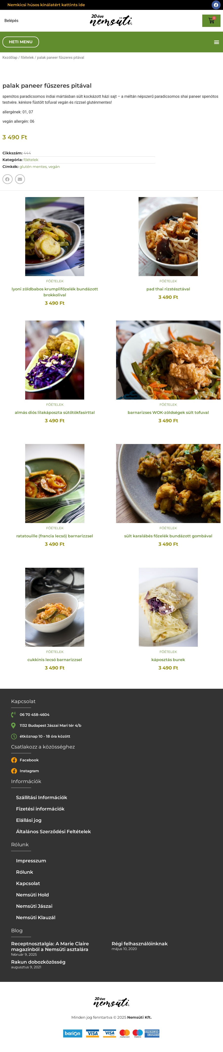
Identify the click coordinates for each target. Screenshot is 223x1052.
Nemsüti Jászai (34, 906)
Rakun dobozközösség (38, 962)
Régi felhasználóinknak (140, 944)
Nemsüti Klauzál (35, 917)
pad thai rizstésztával (168, 289)
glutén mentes (33, 166)
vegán (54, 166)
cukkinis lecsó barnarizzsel (54, 659)
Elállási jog (28, 820)
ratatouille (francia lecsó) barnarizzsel (54, 536)
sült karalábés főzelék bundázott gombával (168, 536)
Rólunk (24, 872)
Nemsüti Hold (32, 895)
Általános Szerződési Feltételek (53, 831)
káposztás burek (168, 659)
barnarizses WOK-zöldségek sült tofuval (168, 412)
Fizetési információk (40, 809)
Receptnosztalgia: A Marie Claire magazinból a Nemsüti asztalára (50, 946)
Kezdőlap (10, 57)
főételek (27, 57)
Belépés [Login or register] (11, 21)
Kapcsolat (28, 883)
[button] (216, 42)
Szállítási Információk (41, 797)
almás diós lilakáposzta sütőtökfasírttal (55, 412)
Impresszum (31, 861)
